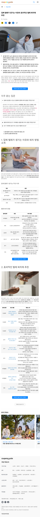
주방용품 (3, 491)
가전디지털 (4, 466)
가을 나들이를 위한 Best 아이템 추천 (12, 443)
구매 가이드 (10, 442)
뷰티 (2, 470)
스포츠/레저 (4, 480)
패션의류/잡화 (4, 474)
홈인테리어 (4, 486)
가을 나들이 (5, 442)
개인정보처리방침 (5, 513)
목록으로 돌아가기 (20, 404)
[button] (6, 23)
